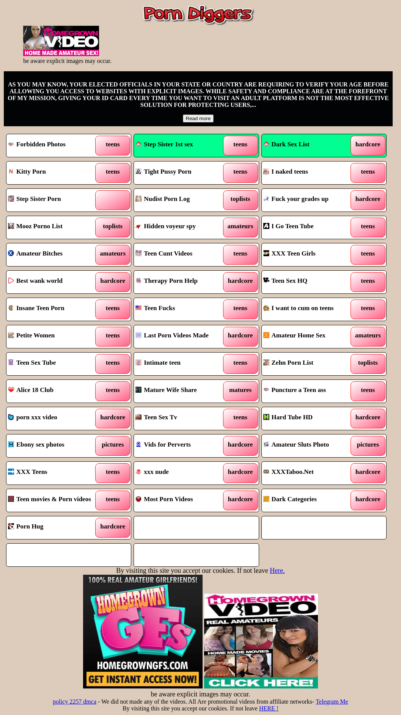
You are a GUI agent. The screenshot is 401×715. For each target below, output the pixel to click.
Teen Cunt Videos (163, 253)
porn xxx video (32, 417)
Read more (198, 118)
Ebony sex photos (36, 444)
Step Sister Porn (34, 198)
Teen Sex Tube (32, 362)
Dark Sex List (286, 144)
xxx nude (152, 471)
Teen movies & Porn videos (49, 499)
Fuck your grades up (296, 198)
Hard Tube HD (288, 417)
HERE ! (268, 708)
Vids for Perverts (163, 444)
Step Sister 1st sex (164, 144)
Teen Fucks (155, 308)
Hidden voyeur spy (165, 226)
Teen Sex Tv (156, 417)
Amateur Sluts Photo (296, 444)
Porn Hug (25, 526)
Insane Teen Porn (36, 308)
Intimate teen (158, 362)
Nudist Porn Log (162, 198)
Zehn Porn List (288, 362)
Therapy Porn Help (166, 280)
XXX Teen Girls (289, 253)
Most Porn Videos (164, 499)
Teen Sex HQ (285, 280)
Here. (277, 570)
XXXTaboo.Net (288, 471)
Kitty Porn (27, 171)
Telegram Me (332, 701)
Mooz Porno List (35, 226)
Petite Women (31, 335)
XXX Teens (27, 471)
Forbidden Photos (37, 144)
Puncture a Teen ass (294, 390)
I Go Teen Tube (288, 226)
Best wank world (35, 280)
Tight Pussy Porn (163, 171)
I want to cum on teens (298, 308)
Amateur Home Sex (294, 335)
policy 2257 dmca (74, 701)
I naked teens (285, 171)
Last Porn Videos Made (171, 335)
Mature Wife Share (166, 390)
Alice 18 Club (30, 390)
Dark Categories (290, 499)
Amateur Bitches (35, 253)
